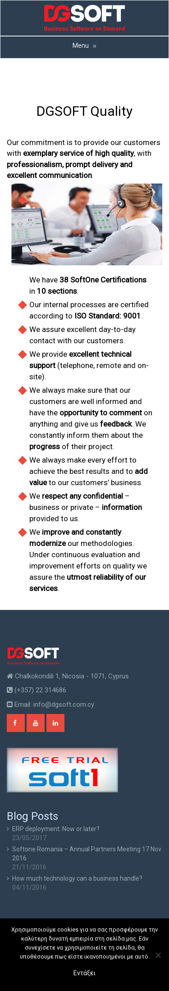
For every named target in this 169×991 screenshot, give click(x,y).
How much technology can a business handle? (77, 878)
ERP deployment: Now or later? (56, 828)
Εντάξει (84, 973)
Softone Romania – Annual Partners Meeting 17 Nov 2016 (86, 854)
